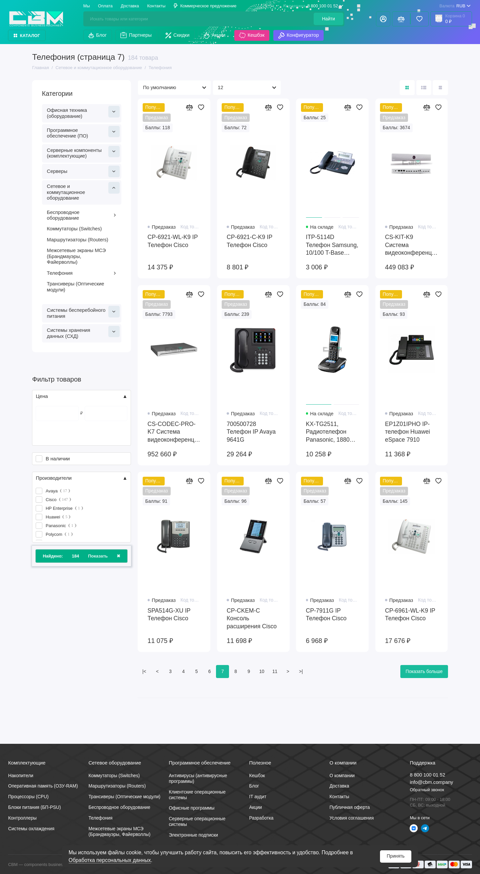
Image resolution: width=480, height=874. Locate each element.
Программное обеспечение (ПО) (83, 132)
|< (144, 671)
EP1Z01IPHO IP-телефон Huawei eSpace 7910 (407, 432)
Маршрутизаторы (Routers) (77, 239)
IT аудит (257, 796)
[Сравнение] (401, 18)
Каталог (27, 35)
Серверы (83, 171)
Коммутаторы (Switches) (74, 228)
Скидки (177, 35)
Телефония (82, 273)
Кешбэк (251, 35)
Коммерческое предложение (205, 5)
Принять (396, 856)
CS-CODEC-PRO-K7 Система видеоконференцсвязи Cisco (174, 432)
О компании (342, 775)
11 (274, 671)
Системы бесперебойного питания (83, 312)
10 (261, 671)
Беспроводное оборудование (82, 215)
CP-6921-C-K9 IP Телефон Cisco (249, 241)
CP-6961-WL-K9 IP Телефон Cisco (410, 614)
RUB (454, 5)
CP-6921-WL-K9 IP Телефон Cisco (173, 241)
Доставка (130, 5)
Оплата (105, 5)
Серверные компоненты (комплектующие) (83, 152)
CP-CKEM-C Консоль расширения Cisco (252, 618)
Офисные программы (191, 808)
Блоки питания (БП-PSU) (34, 807)
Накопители (20, 775)
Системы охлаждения (31, 828)
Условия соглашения (351, 818)
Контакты (156, 5)
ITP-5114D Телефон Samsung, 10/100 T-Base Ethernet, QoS (332, 245)
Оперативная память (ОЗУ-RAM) (43, 786)
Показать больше (424, 671)
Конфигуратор (298, 35)
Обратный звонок (427, 789)
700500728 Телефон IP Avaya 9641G (251, 432)
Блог (97, 35)
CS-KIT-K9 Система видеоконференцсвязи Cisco (411, 245)
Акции (214, 35)
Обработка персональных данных (110, 860)
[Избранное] (419, 18)
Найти (328, 18)
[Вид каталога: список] (423, 87)
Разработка (261, 818)
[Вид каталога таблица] (440, 87)
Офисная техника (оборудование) (83, 112)
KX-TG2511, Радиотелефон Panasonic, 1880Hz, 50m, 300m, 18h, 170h (332, 432)
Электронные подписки (193, 835)
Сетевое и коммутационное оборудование (83, 191)
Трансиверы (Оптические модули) (75, 286)
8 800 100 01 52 (313, 5)
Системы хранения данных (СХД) (83, 332)
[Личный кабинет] (383, 18)
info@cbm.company (431, 782)
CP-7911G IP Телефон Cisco (326, 614)
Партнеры (136, 35)
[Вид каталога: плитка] (407, 87)
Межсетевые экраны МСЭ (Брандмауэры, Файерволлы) (76, 256)
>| (301, 671)
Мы (86, 5)
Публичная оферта (349, 807)
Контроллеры (22, 818)
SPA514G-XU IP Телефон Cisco (169, 614)
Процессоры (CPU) (28, 796)
